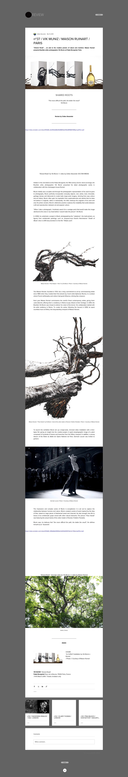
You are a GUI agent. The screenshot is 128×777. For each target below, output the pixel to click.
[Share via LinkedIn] (42, 686)
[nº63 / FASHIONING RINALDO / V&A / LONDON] (37, 706)
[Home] (99, 15)
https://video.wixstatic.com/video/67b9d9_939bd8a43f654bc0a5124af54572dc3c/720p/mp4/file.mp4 (54, 531)
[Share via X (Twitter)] (38, 686)
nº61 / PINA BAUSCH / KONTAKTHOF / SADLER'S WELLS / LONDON (89, 717)
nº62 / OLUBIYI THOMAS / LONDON (62, 717)
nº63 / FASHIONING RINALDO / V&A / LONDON (37, 717)
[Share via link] (46, 686)
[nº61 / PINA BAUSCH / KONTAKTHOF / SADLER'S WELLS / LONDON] (91, 706)
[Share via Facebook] (34, 686)
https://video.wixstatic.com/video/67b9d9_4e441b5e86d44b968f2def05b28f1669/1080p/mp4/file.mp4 (54, 130)
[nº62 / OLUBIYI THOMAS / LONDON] (64, 706)
